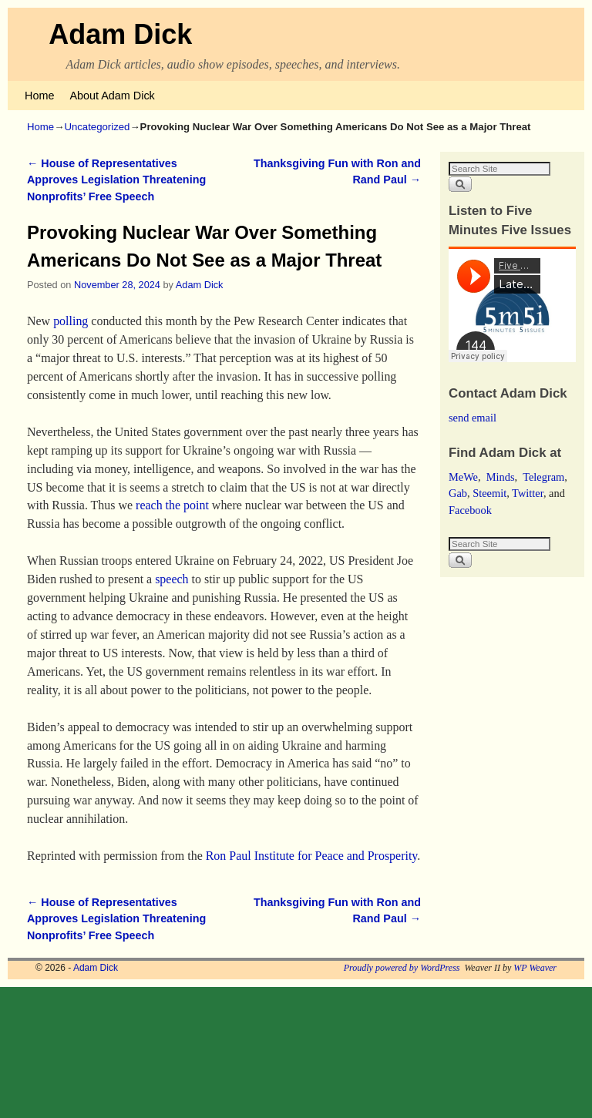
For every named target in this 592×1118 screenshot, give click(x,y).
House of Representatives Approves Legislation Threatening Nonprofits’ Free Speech (116, 180)
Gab (458, 493)
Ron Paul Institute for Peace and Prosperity (312, 855)
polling (70, 320)
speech (171, 579)
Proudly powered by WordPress (402, 967)
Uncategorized (97, 127)
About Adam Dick (111, 95)
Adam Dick (120, 34)
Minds (500, 477)
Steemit (489, 493)
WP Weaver (535, 967)
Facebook (470, 510)
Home (39, 95)
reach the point (172, 505)
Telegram (543, 477)
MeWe (463, 477)
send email (472, 417)
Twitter (527, 493)
